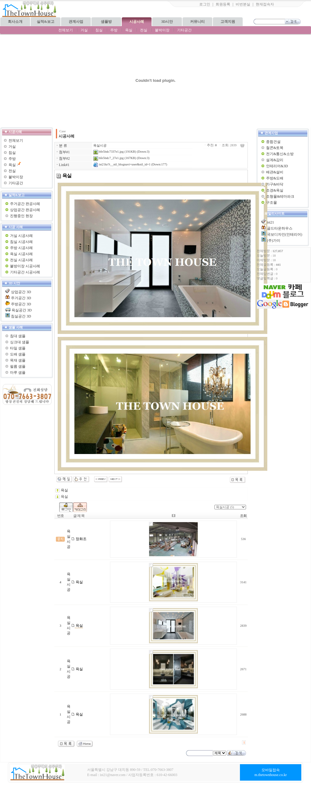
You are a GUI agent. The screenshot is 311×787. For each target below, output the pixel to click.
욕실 (128, 30)
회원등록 (223, 4)
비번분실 (243, 4)
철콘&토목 (274, 148)
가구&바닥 (274, 184)
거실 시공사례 (21, 236)
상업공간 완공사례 (25, 210)
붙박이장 (162, 30)
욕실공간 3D (22, 310)
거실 (84, 30)
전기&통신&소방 (280, 154)
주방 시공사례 (21, 248)
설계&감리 (274, 160)
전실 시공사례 (21, 260)
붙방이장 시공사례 (25, 266)
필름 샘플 (18, 366)
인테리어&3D (277, 166)
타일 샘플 (18, 348)
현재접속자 (265, 4)
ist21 (270, 222)
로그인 (204, 4)
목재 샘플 (18, 360)
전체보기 (65, 30)
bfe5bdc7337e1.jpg (108, 151)
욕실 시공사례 (21, 254)
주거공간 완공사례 (25, 204)
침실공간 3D (21, 316)
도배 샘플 (18, 354)
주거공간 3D (21, 298)
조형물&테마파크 (280, 196)
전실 (143, 30)
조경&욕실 (274, 190)
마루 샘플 (18, 372)
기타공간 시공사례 (25, 272)
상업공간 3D (21, 292)
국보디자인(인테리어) (284, 234)
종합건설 (273, 142)
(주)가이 (273, 240)
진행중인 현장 (21, 216)
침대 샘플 (18, 336)
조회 (243, 516)
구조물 (271, 202)
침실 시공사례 (21, 242)
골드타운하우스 (279, 228)
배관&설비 (274, 172)
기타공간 (184, 30)
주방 (114, 30)
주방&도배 (274, 178)
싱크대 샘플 (19, 342)
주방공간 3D (21, 304)
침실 (99, 30)
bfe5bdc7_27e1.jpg (108, 158)
